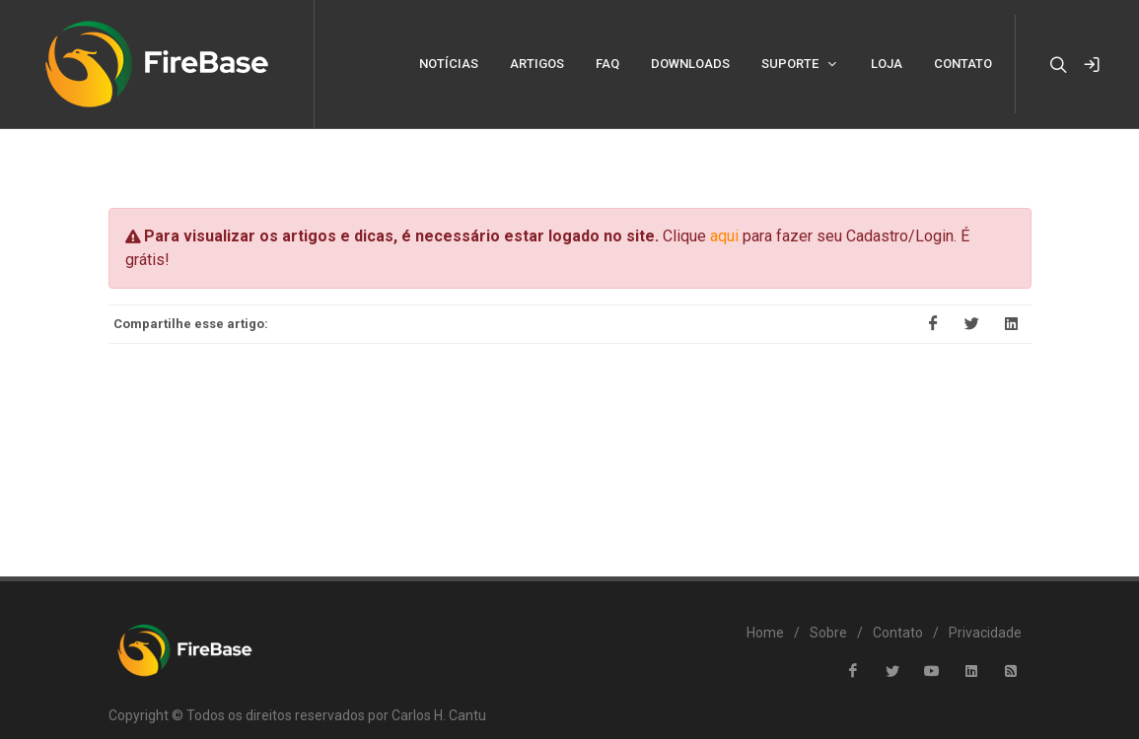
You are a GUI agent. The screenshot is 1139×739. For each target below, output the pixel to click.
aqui (724, 207)
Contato (898, 604)
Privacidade (985, 604)
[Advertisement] (570, 417)
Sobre (828, 604)
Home (765, 604)
